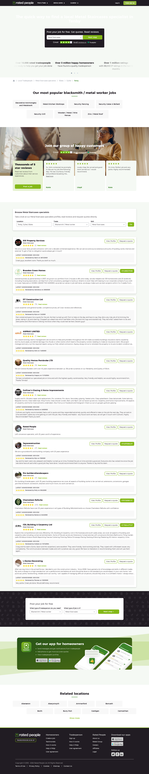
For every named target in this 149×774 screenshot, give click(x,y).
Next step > (109, 612)
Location (20, 221)
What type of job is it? (72, 608)
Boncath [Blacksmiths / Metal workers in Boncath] (109, 704)
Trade (56, 221)
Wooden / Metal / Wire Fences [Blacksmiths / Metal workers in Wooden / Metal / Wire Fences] (67, 114)
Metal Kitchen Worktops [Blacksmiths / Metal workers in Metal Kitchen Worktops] (53, 104)
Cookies (46, 766)
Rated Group (97, 742)
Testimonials (50, 742)
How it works (51, 745)
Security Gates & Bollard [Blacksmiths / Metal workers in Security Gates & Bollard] (109, 104)
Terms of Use (20, 766)
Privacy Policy (34, 766)
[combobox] (34, 224)
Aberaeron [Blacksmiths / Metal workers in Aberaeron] (25, 704)
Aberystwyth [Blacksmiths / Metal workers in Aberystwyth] (53, 704)
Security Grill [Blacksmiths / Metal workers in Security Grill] (39, 114)
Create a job (50, 738)
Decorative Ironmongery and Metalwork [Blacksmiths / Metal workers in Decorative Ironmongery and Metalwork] (25, 104)
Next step (92, 37)
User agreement (52, 752)
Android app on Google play (54, 660)
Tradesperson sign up (26, 740)
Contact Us (68, 766)
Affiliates (96, 748)
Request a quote (126, 241)
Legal (95, 752)
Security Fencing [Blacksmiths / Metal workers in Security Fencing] (81, 104)
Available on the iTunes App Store (42, 660)
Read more (49, 176)
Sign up (72, 738)
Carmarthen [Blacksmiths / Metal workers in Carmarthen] (123, 711)
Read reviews (41, 245)
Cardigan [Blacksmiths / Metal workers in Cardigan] (95, 711)
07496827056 (127, 271)
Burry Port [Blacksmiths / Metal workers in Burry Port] (67, 711)
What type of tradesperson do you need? (45, 608)
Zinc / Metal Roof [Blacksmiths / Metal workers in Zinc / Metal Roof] (95, 114)
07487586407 (127, 444)
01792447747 (127, 525)
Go (131, 224)
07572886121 (127, 500)
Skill (92, 221)
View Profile (111, 241)
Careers (95, 745)
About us (96, 738)
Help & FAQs (50, 748)
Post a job (27, 186)
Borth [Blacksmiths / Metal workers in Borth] (39, 711)
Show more (75, 718)
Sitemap (56, 766)
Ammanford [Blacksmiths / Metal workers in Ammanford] (81, 704)
